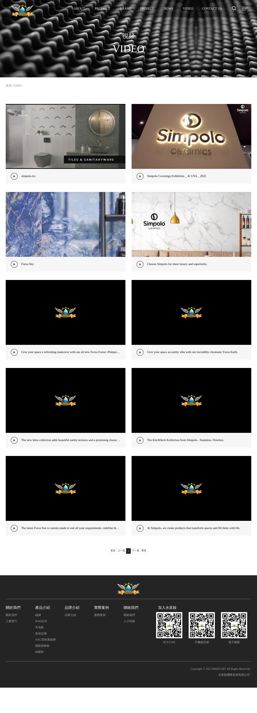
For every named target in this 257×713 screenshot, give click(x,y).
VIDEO (19, 85)
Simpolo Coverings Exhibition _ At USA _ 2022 (180, 177)
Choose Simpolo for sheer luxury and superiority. (180, 270)
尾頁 (145, 576)
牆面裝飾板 (42, 671)
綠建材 (39, 677)
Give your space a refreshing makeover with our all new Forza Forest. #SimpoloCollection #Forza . (73, 363)
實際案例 (100, 640)
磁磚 (38, 640)
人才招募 (129, 646)
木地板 (39, 652)
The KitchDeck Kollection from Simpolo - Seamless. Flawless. (189, 456)
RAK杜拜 (41, 646)
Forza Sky (29, 270)
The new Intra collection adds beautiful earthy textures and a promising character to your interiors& (73, 456)
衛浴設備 (41, 658)
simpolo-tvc (30, 177)
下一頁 (136, 576)
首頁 (9, 85)
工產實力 (11, 646)
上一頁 (121, 576)
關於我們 (11, 640)
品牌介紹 (70, 640)
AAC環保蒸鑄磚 (45, 665)
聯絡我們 (129, 640)
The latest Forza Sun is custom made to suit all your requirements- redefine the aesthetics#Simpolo (73, 549)
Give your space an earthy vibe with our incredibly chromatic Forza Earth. (197, 363)
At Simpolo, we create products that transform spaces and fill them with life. (198, 549)
